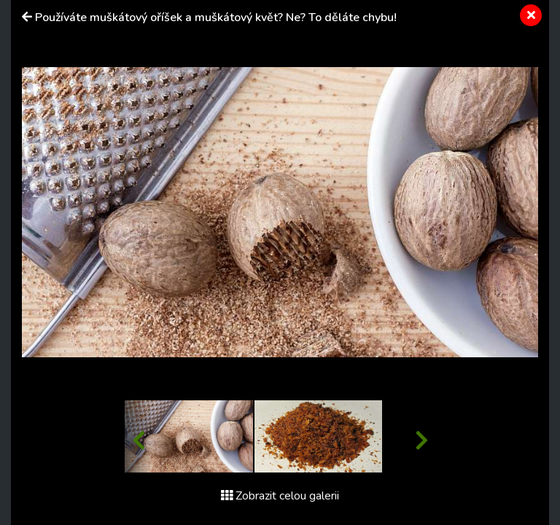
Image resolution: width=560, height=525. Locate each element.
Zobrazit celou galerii (280, 496)
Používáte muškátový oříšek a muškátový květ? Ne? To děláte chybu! (216, 17)
